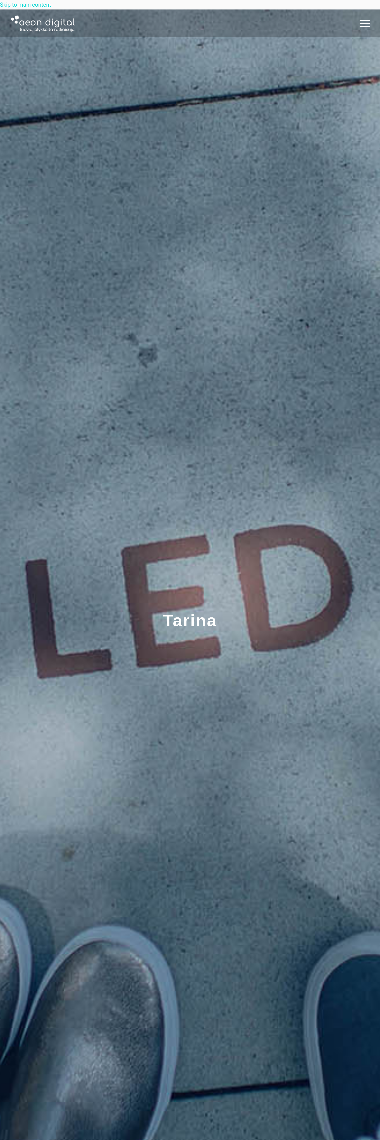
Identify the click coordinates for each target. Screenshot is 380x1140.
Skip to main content (25, 4)
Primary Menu (365, 23)
